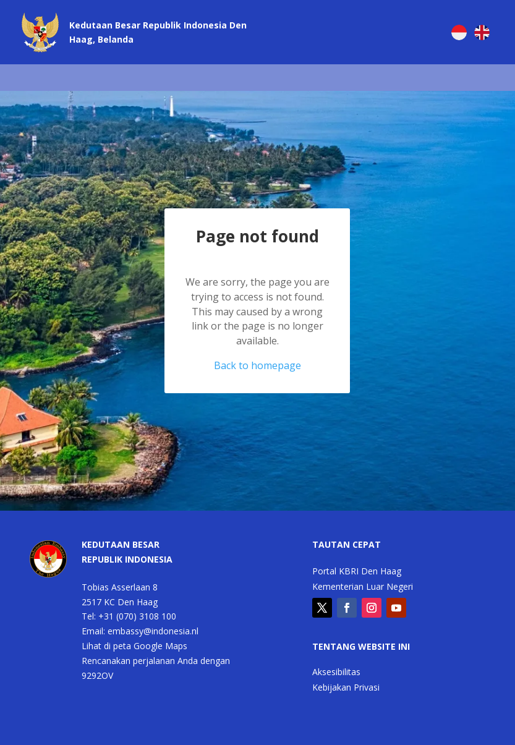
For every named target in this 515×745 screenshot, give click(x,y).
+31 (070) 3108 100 (137, 616)
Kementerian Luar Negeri (362, 587)
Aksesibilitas (336, 673)
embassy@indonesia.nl (153, 631)
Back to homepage (257, 365)
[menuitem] (459, 32)
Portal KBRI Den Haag (356, 572)
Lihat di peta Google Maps (134, 646)
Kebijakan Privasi (346, 688)
